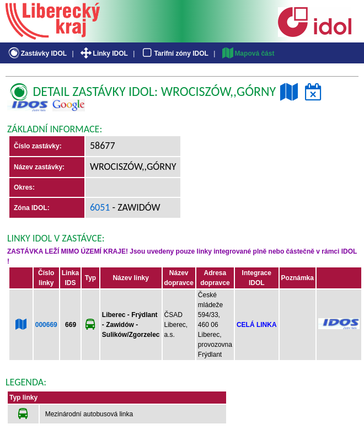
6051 (100, 207)
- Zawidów (135, 207)
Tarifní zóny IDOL (174, 53)
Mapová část (248, 53)
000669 (46, 325)
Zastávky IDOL (37, 53)
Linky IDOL (103, 53)
